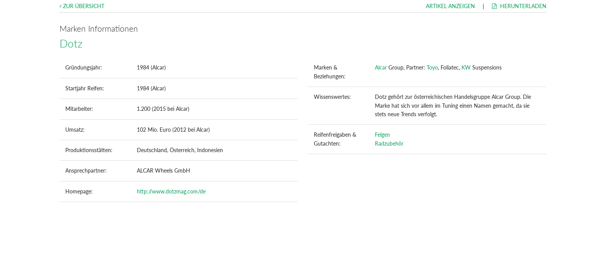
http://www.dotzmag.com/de (171, 191)
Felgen (382, 134)
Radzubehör (389, 143)
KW (466, 67)
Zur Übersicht (82, 6)
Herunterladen (519, 6)
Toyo (432, 67)
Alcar (381, 67)
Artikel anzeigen (450, 6)
